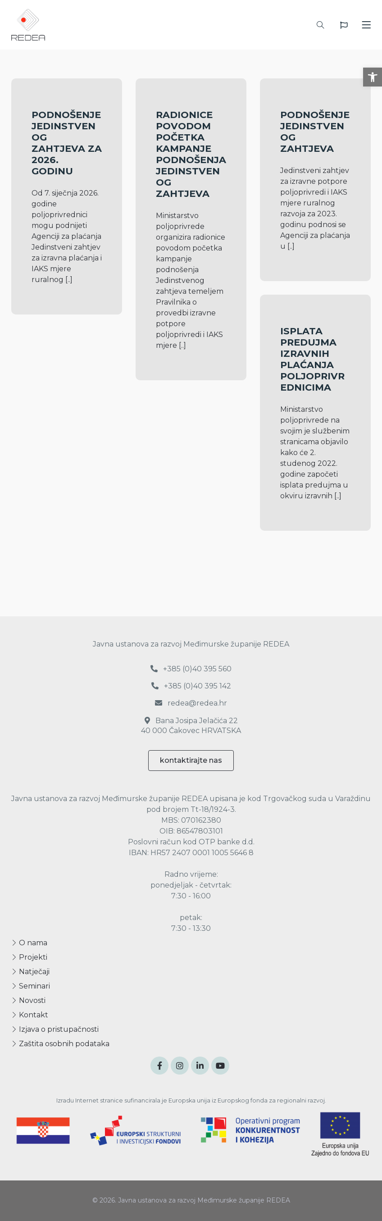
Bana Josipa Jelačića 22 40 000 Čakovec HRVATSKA (191, 725)
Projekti (29, 957)
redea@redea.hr (191, 703)
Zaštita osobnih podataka (60, 1043)
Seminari (30, 986)
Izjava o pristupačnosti (55, 1029)
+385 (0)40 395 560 (191, 669)
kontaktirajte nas (191, 760)
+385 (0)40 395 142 (191, 686)
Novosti (28, 1000)
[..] (69, 279)
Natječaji (30, 971)
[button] (372, 77)
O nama (29, 943)
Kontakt (29, 1015)
